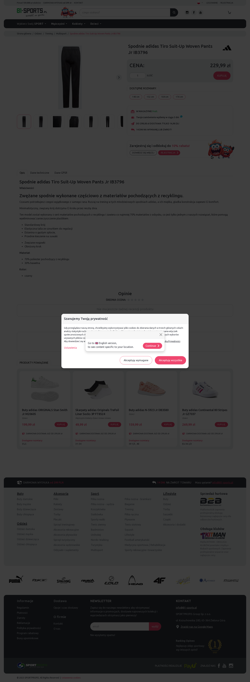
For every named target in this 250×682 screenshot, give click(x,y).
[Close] (160, 334)
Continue (153, 345)
